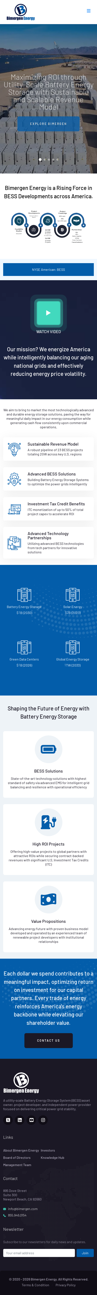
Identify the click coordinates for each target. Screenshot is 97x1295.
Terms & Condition (35, 1285)
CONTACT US (48, 1040)
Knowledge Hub (52, 1157)
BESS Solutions (48, 770)
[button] (40, 159)
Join (85, 1253)
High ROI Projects (48, 843)
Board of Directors (17, 1157)
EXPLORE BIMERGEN (48, 128)
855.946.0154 (17, 1215)
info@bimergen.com (23, 1209)
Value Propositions (48, 921)
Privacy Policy (66, 1285)
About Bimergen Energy (21, 1150)
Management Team (17, 1165)
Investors (48, 1150)
